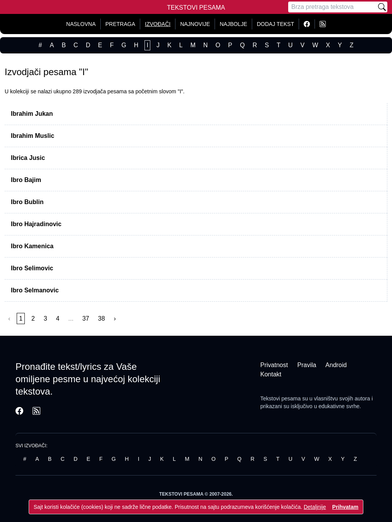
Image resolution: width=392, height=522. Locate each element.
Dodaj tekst (275, 24)
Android (336, 365)
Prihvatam (345, 507)
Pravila (306, 365)
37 (85, 318)
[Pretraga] (332, 7)
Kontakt (270, 374)
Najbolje (233, 24)
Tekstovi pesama (280, 398)
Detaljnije (315, 507)
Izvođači (157, 24)
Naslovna (81, 24)
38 (101, 318)
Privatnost (274, 365)
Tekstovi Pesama (196, 7)
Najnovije (195, 24)
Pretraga (120, 24)
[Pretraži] (382, 7)
